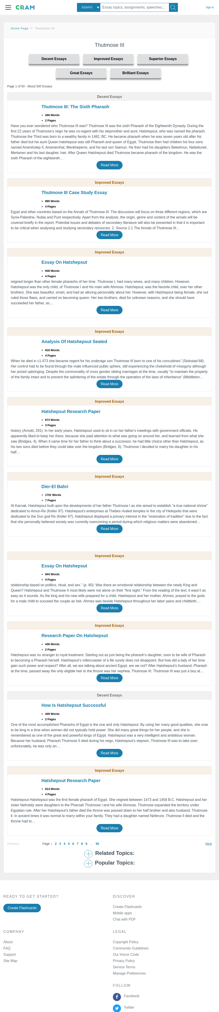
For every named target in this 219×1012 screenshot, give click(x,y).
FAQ (7, 948)
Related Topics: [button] (114, 853)
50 (97, 843)
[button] (8, 7)
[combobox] (88, 7)
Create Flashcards (22, 908)
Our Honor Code (126, 954)
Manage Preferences (129, 973)
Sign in (210, 7)
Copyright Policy (125, 942)
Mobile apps (122, 913)
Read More (109, 165)
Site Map (10, 961)
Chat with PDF (124, 919)
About (8, 942)
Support (9, 954)
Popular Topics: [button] (115, 863)
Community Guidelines (131, 948)
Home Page (20, 28)
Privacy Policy (124, 961)
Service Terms (124, 967)
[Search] (173, 7)
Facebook (130, 996)
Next (209, 843)
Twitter (128, 1007)
